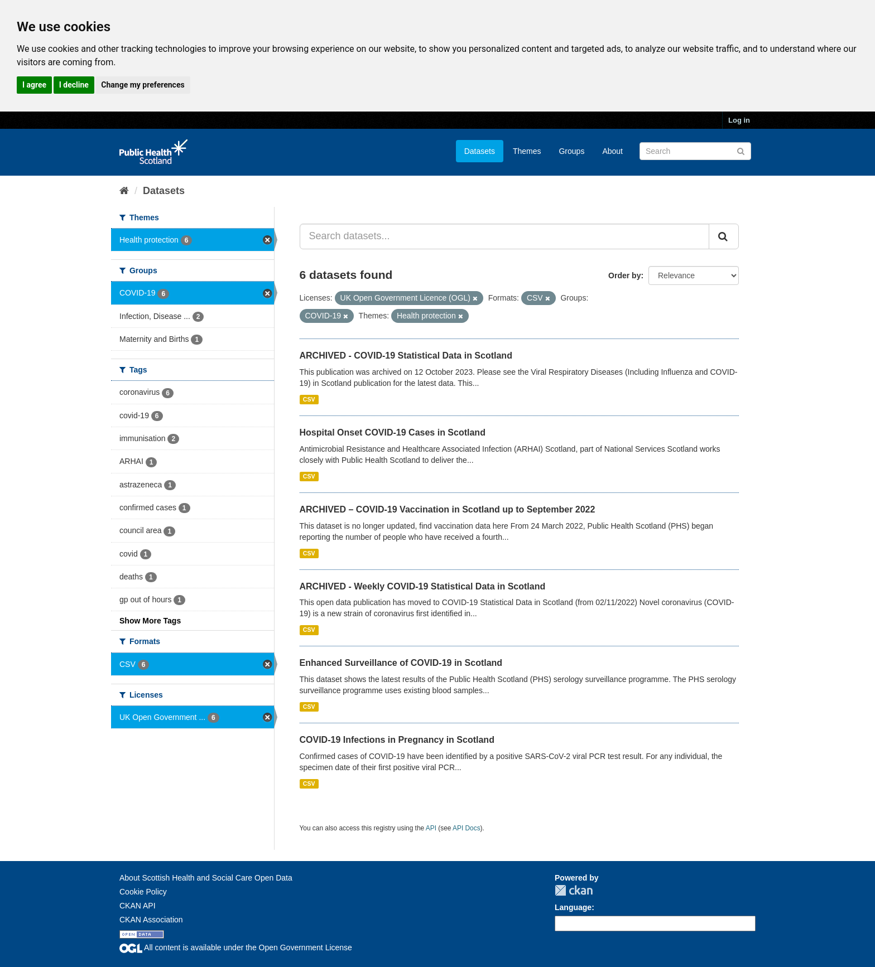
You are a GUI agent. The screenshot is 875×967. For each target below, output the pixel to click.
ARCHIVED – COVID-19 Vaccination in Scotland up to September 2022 (447, 509)
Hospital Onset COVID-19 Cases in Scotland (392, 432)
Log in (739, 120)
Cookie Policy (143, 891)
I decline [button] (74, 84)
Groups (571, 151)
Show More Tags (150, 620)
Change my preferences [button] (142, 84)
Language (573, 907)
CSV (309, 399)
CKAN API (137, 905)
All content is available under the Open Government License (235, 947)
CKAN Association (151, 919)
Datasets (479, 151)
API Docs (466, 828)
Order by (624, 275)
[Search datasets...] (505, 236)
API (431, 828)
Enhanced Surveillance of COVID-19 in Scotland (401, 663)
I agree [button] (34, 84)
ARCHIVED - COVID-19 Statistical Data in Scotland (406, 355)
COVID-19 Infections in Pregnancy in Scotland (397, 739)
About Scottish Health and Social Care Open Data (205, 877)
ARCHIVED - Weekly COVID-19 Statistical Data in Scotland (423, 586)
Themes (527, 151)
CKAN (574, 890)
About (612, 151)
